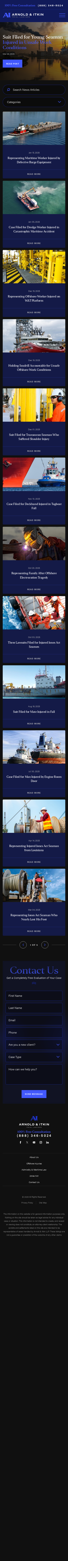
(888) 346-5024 (50, 5)
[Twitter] (27, 1142)
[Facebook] (20, 1142)
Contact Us (34, 1182)
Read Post (12, 63)
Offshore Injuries (34, 1163)
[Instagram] (40, 1142)
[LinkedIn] (47, 1142)
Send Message (34, 1094)
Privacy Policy (27, 1202)
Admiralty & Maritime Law (34, 1169)
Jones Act (34, 1175)
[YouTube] (34, 1142)
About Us (34, 1157)
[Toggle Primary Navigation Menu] (62, 15)
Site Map (43, 1202)
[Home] (23, 15)
